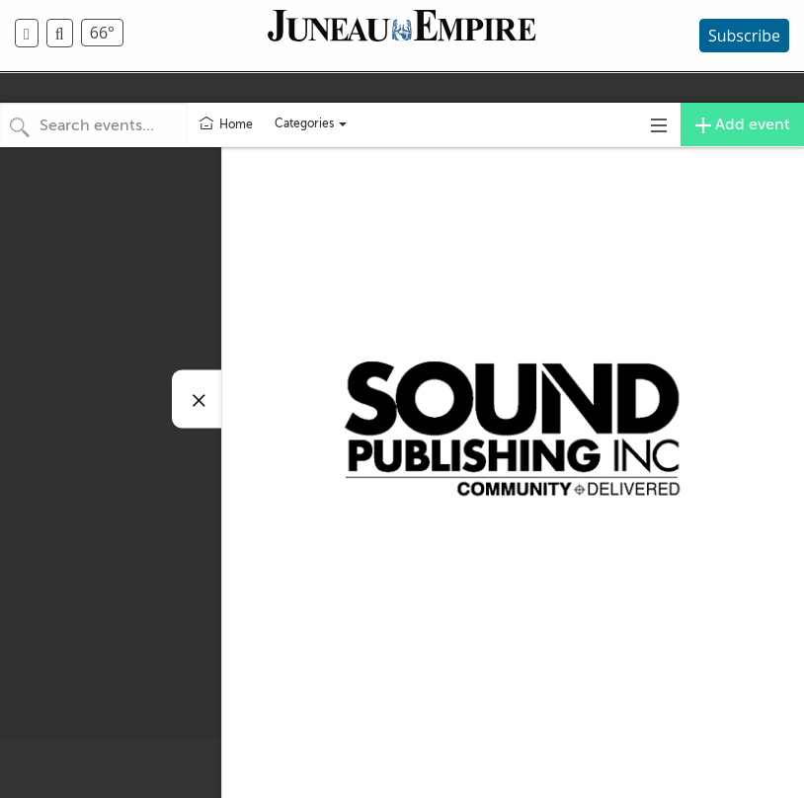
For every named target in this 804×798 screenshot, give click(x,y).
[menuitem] (30, 33)
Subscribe (744, 35)
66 (102, 32)
